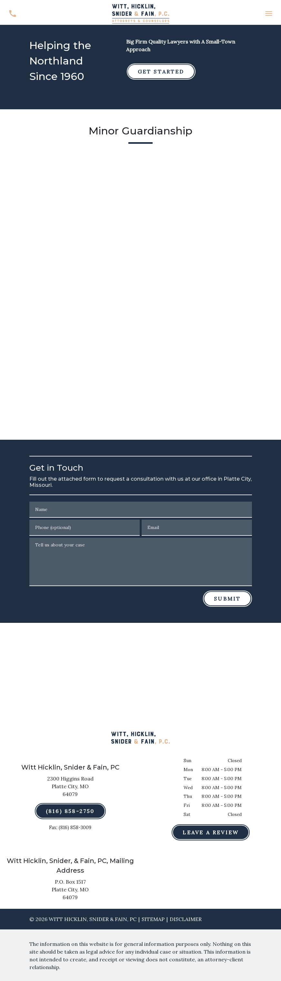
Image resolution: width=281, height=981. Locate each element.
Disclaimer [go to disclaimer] (186, 919)
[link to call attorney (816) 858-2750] (12, 13)
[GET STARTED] (161, 72)
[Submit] (227, 599)
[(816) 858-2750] (70, 811)
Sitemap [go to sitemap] (153, 919)
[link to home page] (141, 13)
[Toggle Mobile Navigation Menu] (268, 13)
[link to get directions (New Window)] (70, 787)
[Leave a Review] (211, 832)
